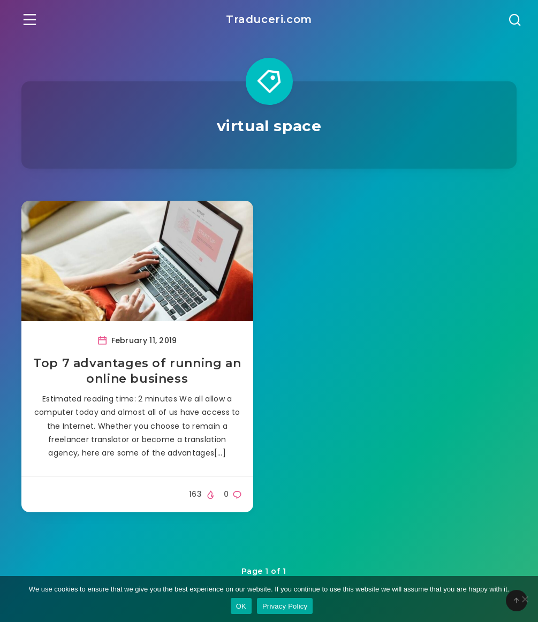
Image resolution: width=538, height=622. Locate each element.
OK (241, 606)
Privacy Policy (284, 606)
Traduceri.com (269, 19)
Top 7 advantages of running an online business (137, 371)
